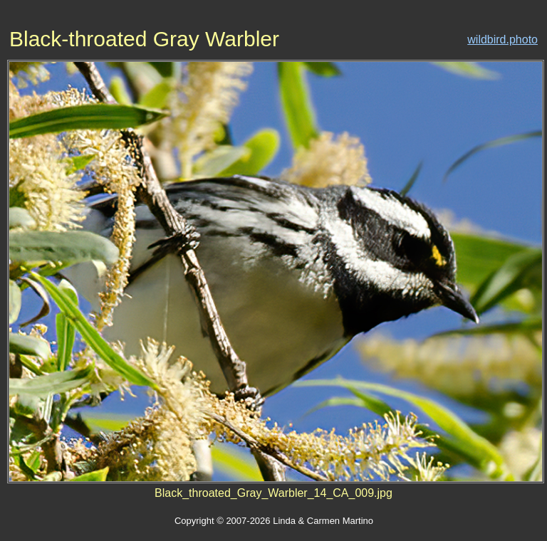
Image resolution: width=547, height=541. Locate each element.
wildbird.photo (502, 39)
